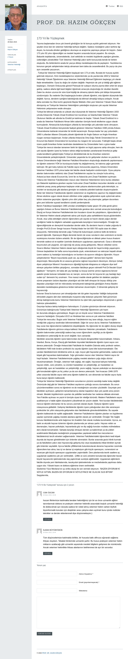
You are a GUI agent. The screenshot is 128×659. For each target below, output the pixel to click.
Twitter (111, 6)
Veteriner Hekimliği (14, 64)
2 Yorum (10, 57)
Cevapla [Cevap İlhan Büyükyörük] (47, 553)
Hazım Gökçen (13, 49)
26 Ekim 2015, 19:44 (49, 532)
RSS (121, 6)
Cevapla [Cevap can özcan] (47, 519)
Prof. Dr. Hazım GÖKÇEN (52, 653)
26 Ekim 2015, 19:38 (49, 495)
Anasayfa (42, 6)
